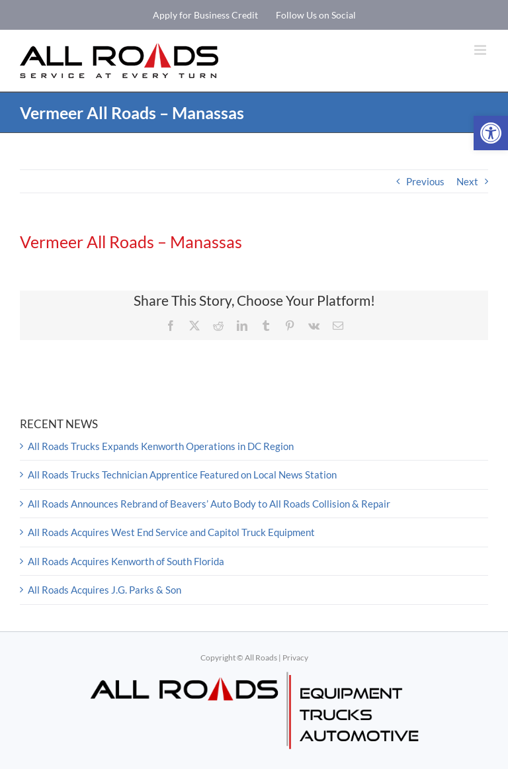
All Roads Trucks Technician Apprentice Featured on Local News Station (182, 474)
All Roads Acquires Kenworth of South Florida (126, 561)
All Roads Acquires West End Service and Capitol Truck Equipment (171, 532)
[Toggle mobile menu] (481, 50)
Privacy (295, 657)
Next (467, 181)
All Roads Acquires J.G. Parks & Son (104, 590)
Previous (425, 181)
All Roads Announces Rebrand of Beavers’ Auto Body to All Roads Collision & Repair (209, 504)
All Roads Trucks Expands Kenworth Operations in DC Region (161, 446)
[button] (491, 133)
